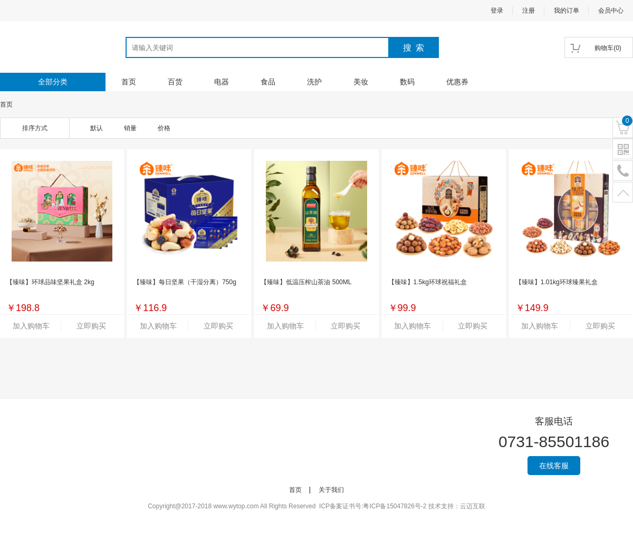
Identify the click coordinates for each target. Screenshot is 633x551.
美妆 (360, 82)
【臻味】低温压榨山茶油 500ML (306, 282)
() (607, 48)
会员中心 (611, 10)
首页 (128, 82)
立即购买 (91, 326)
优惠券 (457, 82)
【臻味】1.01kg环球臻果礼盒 (556, 282)
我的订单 (566, 10)
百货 (175, 82)
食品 (268, 82)
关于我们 (331, 490)
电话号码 (622, 171)
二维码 (622, 149)
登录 (497, 10)
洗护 (314, 82)
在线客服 (554, 465)
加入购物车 (31, 326)
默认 (96, 128)
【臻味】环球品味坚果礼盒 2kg (50, 282)
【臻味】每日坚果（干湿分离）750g (184, 282)
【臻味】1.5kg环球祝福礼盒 (427, 282)
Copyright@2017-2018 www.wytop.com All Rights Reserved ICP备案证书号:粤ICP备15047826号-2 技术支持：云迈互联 (316, 506)
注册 (528, 10)
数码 (407, 82)
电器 (221, 82)
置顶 (622, 192)
